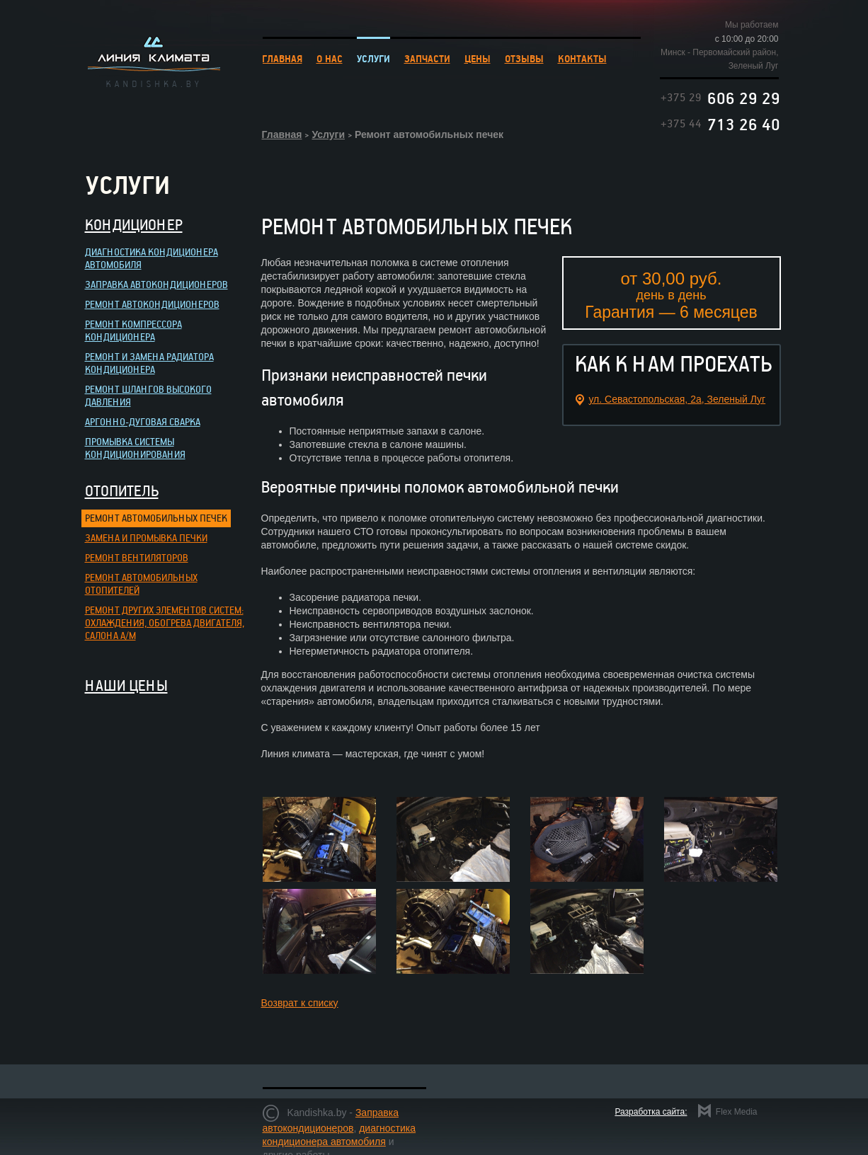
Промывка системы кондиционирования (135, 448)
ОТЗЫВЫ (524, 58)
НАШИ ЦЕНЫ (126, 685)
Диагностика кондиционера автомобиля (151, 258)
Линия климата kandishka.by (154, 61)
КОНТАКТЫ (582, 58)
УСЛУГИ (373, 58)
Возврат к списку (299, 1003)
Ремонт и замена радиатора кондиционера (149, 363)
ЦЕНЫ (477, 58)
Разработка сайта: (651, 1112)
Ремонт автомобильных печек (156, 517)
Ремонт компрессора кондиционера (133, 330)
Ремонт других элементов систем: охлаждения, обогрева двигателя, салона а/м (164, 622)
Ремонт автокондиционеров (152, 304)
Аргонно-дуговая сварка (142, 421)
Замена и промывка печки (146, 537)
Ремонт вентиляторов (136, 557)
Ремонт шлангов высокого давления (148, 395)
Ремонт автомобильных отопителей (141, 583)
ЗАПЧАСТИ (427, 58)
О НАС (329, 58)
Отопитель (122, 490)
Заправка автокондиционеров (156, 284)
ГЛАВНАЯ (282, 58)
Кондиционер (134, 224)
